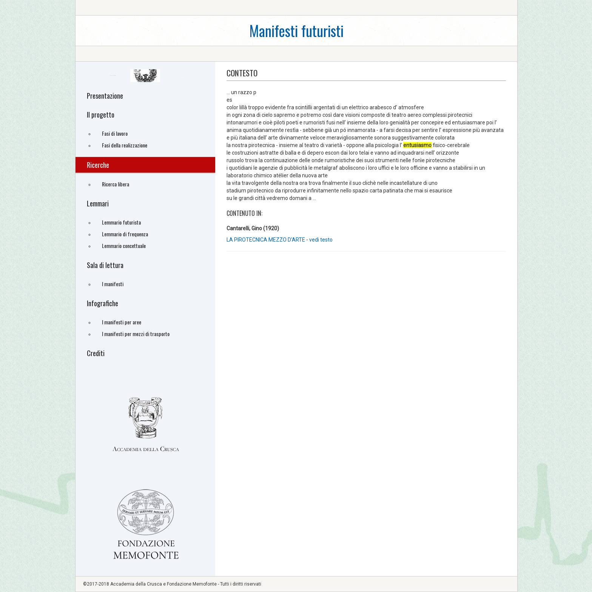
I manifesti (112, 284)
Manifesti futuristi (296, 30)
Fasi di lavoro (115, 133)
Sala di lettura (105, 265)
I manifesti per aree (121, 322)
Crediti (96, 353)
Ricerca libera (115, 184)
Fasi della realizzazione (124, 145)
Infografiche (102, 303)
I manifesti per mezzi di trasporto (136, 334)
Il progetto (100, 114)
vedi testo (321, 240)
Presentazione (105, 96)
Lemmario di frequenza (125, 234)
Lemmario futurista (121, 222)
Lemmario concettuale (124, 246)
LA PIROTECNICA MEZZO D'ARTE (266, 240)
